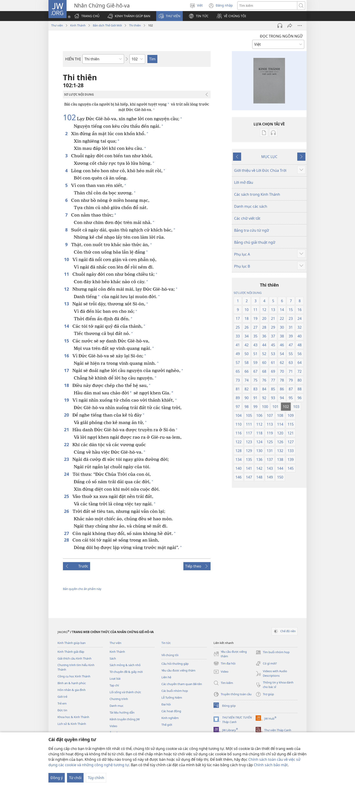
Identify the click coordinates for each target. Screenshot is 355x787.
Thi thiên (135, 25)
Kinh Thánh (78, 25)
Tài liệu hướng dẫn (122, 712)
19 (67, 400)
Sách (113, 658)
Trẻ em (62, 703)
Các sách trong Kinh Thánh (257, 194)
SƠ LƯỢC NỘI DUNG (247, 293)
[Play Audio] (280, 25)
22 (67, 444)
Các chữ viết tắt (247, 218)
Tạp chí (114, 685)
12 (67, 289)
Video (113, 726)
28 (67, 540)
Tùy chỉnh (96, 777)
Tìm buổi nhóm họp (273, 652)
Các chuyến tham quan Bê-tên (181, 684)
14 (67, 326)
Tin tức (166, 643)
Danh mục (116, 706)
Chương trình (119, 699)
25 (67, 496)
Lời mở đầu (243, 182)
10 (67, 259)
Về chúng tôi (169, 655)
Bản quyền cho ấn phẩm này (82, 589)
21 (67, 429)
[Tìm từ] (267, 5)
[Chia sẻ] (290, 25)
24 (67, 474)
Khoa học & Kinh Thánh (73, 717)
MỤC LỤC (269, 156)
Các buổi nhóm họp (174, 691)
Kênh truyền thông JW (125, 719)
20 (67, 415)
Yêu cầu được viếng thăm (178, 670)
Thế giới (166, 725)
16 (67, 355)
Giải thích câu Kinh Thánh (74, 658)
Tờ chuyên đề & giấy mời (126, 672)
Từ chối (75, 777)
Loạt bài (115, 678)
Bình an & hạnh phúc (72, 683)
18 (67, 385)
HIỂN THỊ (73, 59)
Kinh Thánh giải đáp (71, 652)
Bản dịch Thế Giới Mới (107, 25)
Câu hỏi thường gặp (175, 664)
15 (67, 341)
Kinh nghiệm (170, 718)
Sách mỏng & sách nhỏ (125, 665)
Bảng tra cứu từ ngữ (251, 230)
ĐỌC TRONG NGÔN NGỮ (281, 36)
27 (67, 533)
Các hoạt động (171, 711)
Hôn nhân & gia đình (72, 690)
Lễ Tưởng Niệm (171, 697)
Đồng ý (56, 777)
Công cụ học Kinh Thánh (74, 676)
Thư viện (57, 25)
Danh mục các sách (250, 206)
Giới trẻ (62, 697)
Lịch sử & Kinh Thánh (72, 724)
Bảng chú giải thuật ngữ (254, 242)
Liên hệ (166, 677)
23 (67, 459)
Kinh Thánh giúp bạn (72, 643)
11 (67, 274)
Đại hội (166, 704)
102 (69, 117)
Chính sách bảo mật (271, 764)
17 (67, 370)
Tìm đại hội (224, 663)
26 (67, 511)
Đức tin (62, 710)
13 (67, 304)
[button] (129, 16)
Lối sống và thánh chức (125, 692)
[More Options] (300, 25)
